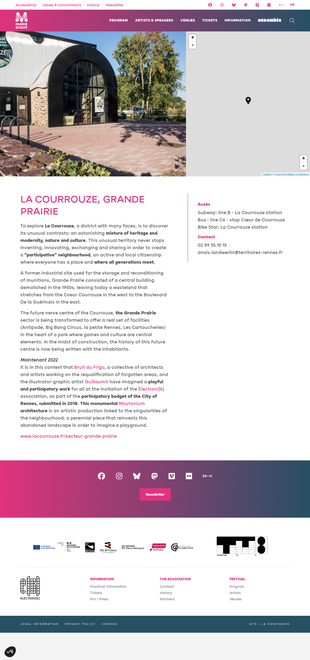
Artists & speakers (154, 20)
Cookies (110, 624)
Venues (187, 20)
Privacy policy (80, 624)
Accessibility (26, 5)
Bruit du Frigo (89, 367)
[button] (10, 652)
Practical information (108, 587)
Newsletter (115, 5)
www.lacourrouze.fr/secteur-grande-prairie (68, 436)
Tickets (209, 20)
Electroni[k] (151, 389)
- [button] (192, 45)
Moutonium (132, 403)
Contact (167, 587)
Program (118, 20)
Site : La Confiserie (269, 624)
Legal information (39, 624)
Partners (167, 599)
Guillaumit (96, 382)
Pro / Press (99, 599)
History (93, 5)
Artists (235, 593)
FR (292, 5)
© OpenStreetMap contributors (291, 174)
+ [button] (192, 38)
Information (237, 20)
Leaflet (267, 174)
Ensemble (269, 20)
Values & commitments (62, 5)
